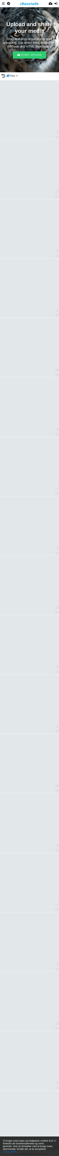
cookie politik (9, 1151)
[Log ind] (56, 3)
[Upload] (50, 3)
